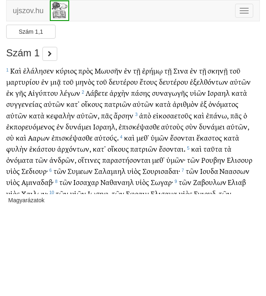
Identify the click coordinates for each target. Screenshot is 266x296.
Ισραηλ (219, 92)
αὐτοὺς (172, 126)
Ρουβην (213, 159)
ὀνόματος (223, 104)
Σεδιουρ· (34, 171)
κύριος (66, 70)
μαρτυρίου (23, 81)
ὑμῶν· (175, 159)
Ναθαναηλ (117, 182)
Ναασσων (234, 171)
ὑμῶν (159, 137)
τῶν (41, 159)
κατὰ (239, 92)
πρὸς (85, 70)
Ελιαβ (237, 182)
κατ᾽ (72, 104)
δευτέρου (123, 81)
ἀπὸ (145, 115)
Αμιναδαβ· (37, 182)
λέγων (70, 92)
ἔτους (148, 81)
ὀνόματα (19, 159)
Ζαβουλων (209, 182)
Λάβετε (97, 92)
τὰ (227, 148)
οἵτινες (89, 159)
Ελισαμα (164, 193)
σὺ (10, 137)
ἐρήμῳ (152, 70)
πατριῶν (117, 104)
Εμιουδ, (205, 193)
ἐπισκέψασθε (139, 126)
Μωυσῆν (108, 70)
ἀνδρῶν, (62, 159)
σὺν (191, 126)
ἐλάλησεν (38, 70)
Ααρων (39, 137)
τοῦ (234, 70)
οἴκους (92, 104)
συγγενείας (24, 104)
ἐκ (10, 92)
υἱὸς (13, 171)
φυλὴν (17, 148)
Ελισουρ (239, 159)
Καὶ (15, 70)
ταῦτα (212, 148)
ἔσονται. (172, 148)
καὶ (199, 115)
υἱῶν (198, 92)
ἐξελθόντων (209, 81)
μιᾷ (55, 81)
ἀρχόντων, (74, 148)
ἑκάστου (42, 148)
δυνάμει (78, 126)
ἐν (127, 70)
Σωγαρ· (162, 182)
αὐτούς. (106, 137)
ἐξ (203, 104)
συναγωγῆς (170, 92)
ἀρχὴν (119, 92)
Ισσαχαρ (86, 182)
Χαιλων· (34, 193)
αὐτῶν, (88, 115)
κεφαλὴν (60, 115)
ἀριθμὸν (185, 104)
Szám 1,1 (31, 31)
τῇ (136, 70)
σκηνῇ (218, 70)
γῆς (20, 92)
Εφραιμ (137, 193)
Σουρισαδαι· (161, 171)
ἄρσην (123, 115)
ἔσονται (182, 137)
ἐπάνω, (217, 115)
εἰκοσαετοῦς (172, 115)
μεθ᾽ (142, 137)
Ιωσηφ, (99, 193)
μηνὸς (85, 81)
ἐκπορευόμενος (30, 126)
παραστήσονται (126, 159)
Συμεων (80, 171)
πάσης (140, 92)
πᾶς (106, 115)
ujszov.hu (28, 11)
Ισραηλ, (105, 126)
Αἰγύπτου (43, 92)
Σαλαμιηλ (110, 171)
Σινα (180, 70)
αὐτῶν (240, 81)
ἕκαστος (209, 137)
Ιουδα (209, 171)
